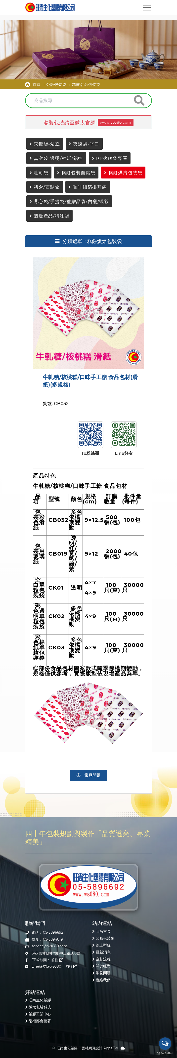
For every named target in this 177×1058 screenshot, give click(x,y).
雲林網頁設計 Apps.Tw (100, 1048)
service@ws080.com (49, 946)
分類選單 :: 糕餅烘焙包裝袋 (88, 241)
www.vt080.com (115, 122)
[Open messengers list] (165, 1043)
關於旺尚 (103, 966)
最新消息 (103, 952)
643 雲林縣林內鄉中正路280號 (56, 953)
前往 (57, 960)
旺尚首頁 (103, 931)
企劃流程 (103, 959)
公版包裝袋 (105, 938)
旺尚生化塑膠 (40, 1000)
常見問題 (88, 775)
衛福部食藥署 (40, 1021)
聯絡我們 (103, 980)
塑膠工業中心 (40, 1014)
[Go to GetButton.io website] (165, 1053)
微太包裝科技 (40, 1007)
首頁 (37, 84)
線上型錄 (103, 945)
